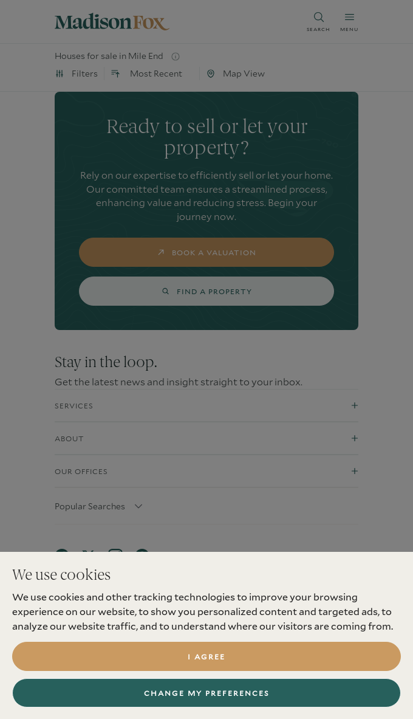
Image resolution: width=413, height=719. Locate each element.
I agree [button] (206, 656)
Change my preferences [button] (207, 693)
